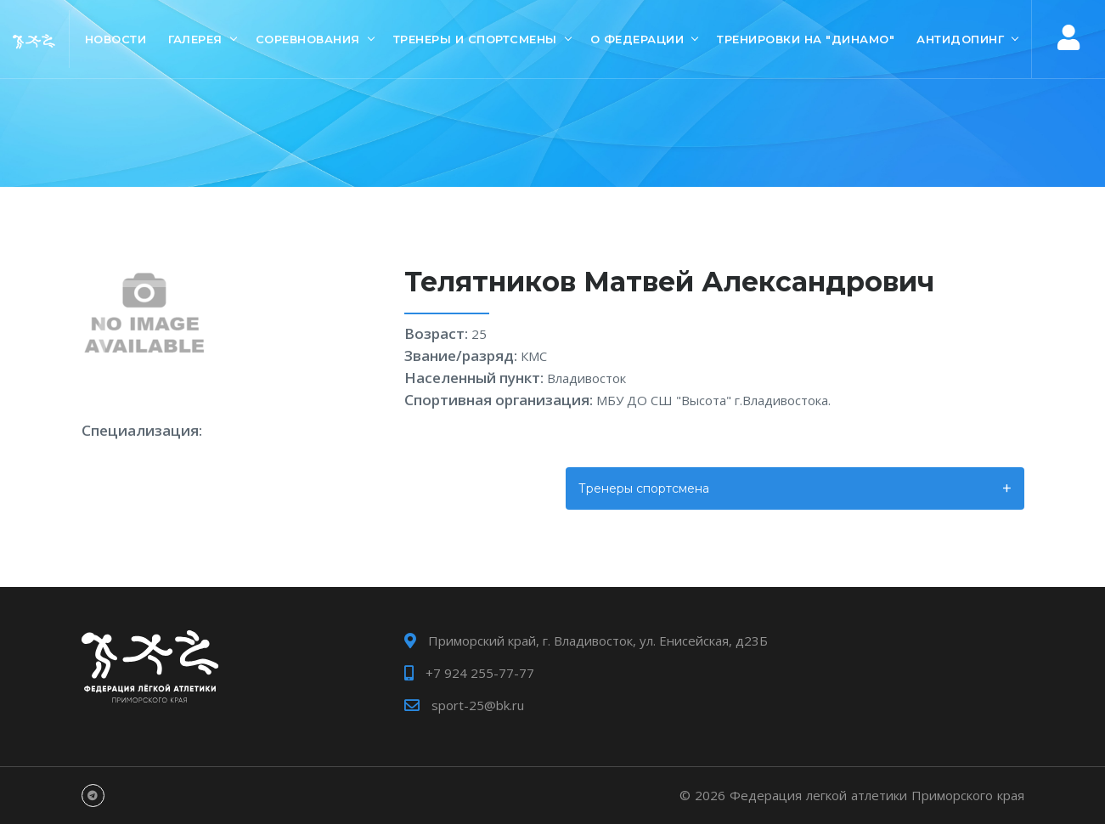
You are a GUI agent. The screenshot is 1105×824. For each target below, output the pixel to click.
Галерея (195, 39)
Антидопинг (960, 39)
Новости (116, 39)
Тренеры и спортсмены (475, 39)
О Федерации (637, 39)
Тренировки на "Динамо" (805, 39)
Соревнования (308, 39)
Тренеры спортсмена (643, 488)
